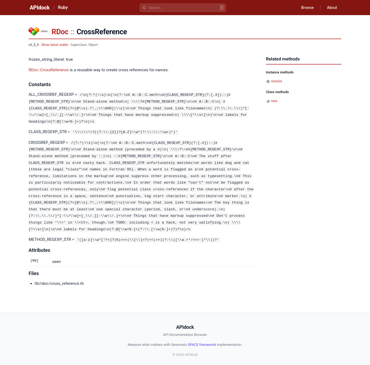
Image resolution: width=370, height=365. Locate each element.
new (274, 101)
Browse (307, 7)
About (332, 7)
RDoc (60, 32)
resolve (276, 81)
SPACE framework (202, 341)
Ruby (63, 7)
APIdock (40, 7)
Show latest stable (54, 45)
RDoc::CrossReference (49, 69)
